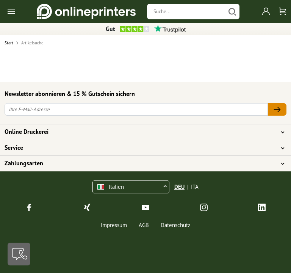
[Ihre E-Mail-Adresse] (136, 109)
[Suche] (186, 11)
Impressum (114, 225)
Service (141, 148)
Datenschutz (176, 225)
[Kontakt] (19, 254)
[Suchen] (232, 11)
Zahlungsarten (141, 163)
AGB (144, 225)
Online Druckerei (141, 132)
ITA (195, 186)
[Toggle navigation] (12, 11)
